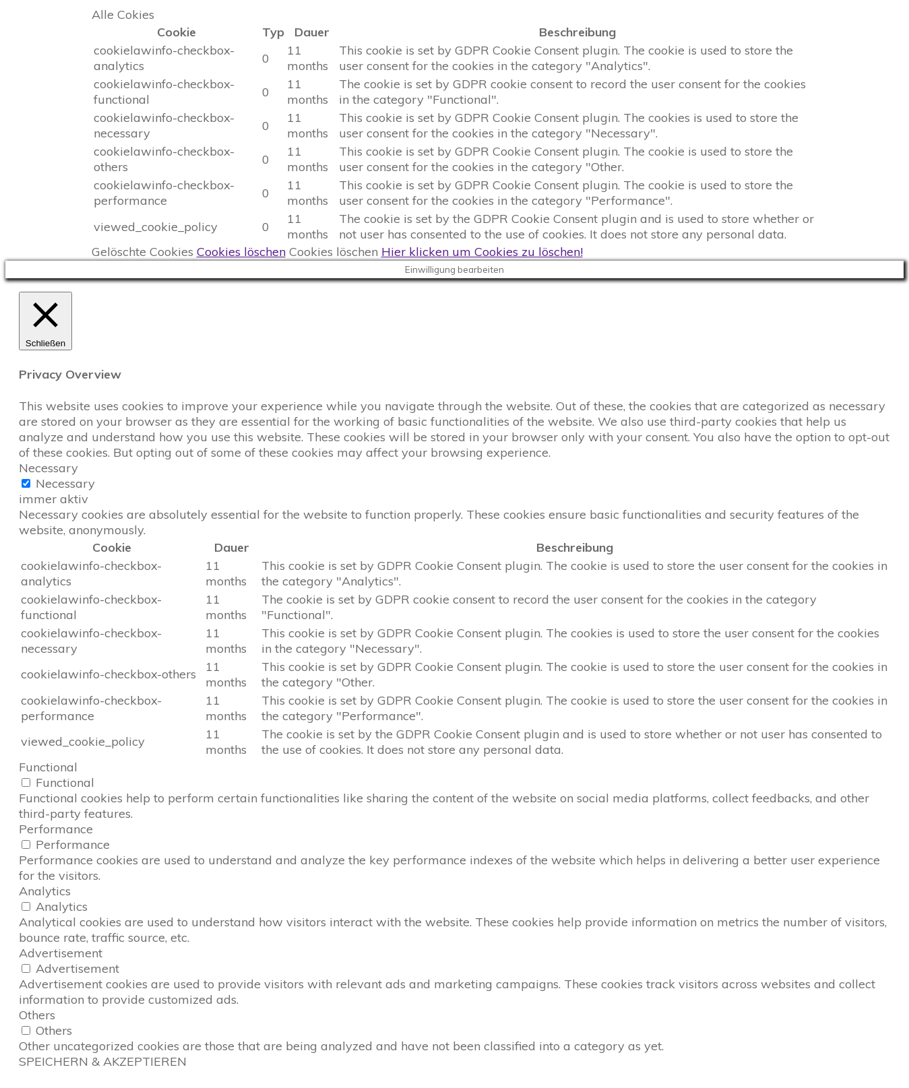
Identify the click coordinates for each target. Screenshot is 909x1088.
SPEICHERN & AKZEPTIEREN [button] (103, 1061)
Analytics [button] (45, 891)
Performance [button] (56, 829)
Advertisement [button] (60, 953)
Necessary (65, 483)
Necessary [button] (48, 468)
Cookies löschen (241, 251)
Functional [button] (48, 767)
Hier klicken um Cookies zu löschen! (482, 251)
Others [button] (37, 1015)
